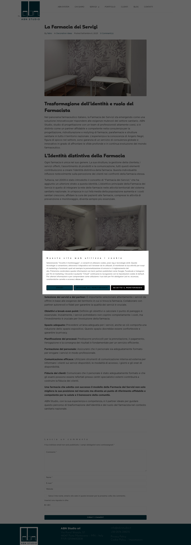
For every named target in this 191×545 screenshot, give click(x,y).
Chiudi (59, 288)
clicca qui (79, 279)
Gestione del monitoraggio (92, 288)
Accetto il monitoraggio (127, 288)
